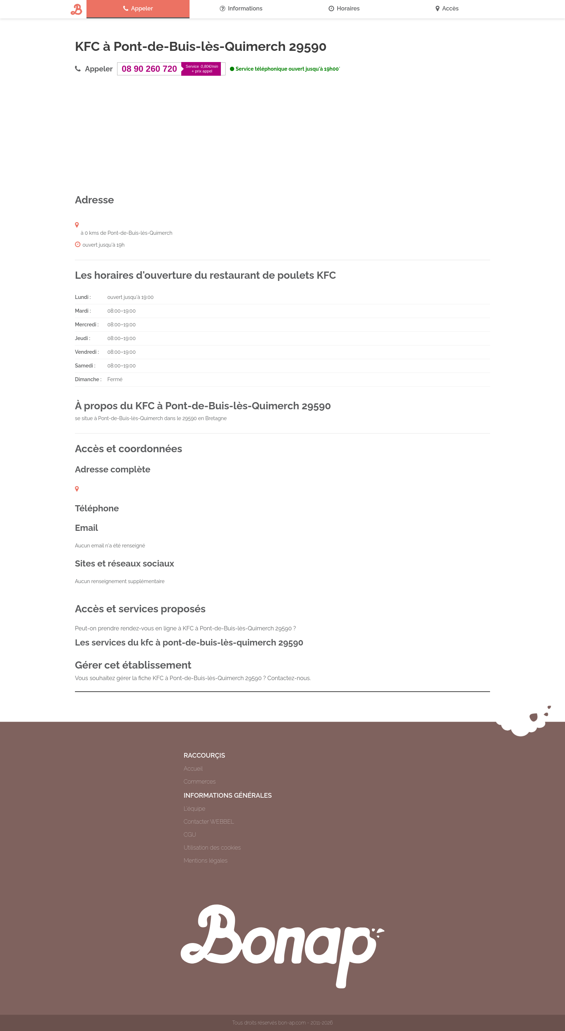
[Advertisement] (282, 134)
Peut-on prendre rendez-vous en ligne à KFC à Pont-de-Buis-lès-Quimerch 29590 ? (185, 628)
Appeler (138, 8)
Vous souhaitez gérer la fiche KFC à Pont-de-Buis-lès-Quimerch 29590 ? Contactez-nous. (193, 678)
